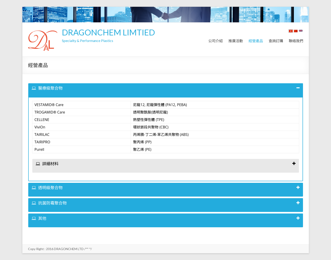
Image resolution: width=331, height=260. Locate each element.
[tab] (165, 90)
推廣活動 (235, 41)
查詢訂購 (276, 41)
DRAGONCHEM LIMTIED (108, 32)
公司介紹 (215, 41)
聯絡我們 (296, 41)
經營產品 (256, 41)
